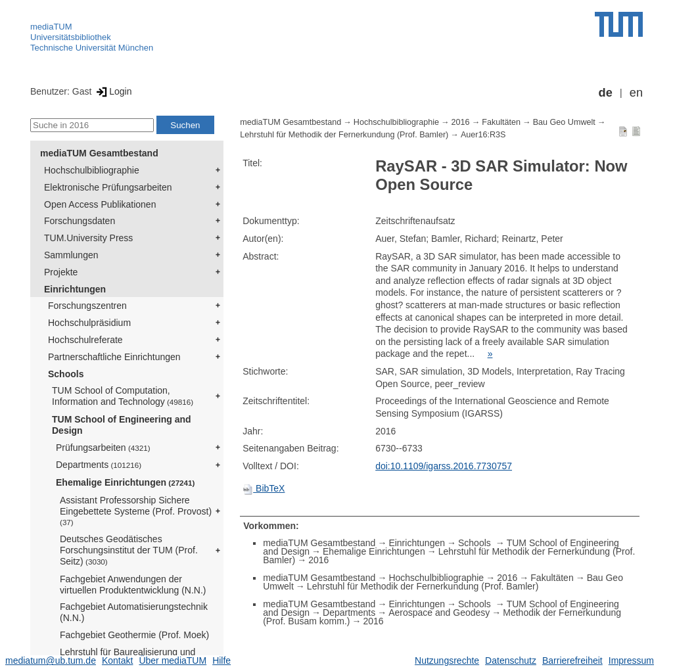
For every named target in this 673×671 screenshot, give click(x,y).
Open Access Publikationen (100, 204)
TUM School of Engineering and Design (121, 425)
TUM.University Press (88, 238)
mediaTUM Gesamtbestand (99, 153)
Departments (98, 464)
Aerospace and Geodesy (439, 612)
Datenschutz (510, 660)
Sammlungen (71, 255)
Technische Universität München (91, 48)
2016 (461, 122)
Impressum (631, 660)
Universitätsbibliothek (70, 37)
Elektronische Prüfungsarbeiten (108, 187)
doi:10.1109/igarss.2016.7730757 (443, 466)
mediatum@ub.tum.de (50, 660)
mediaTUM (51, 27)
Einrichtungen (75, 289)
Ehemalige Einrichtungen (125, 482)
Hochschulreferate (85, 340)
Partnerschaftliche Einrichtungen (114, 357)
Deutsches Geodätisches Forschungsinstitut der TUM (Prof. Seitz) (129, 550)
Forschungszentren (87, 305)
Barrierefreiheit (572, 660)
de (606, 92)
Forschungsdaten (79, 221)
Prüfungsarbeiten (103, 447)
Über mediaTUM (172, 660)
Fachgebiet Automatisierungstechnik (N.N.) (134, 612)
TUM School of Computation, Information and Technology (122, 396)
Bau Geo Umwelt (564, 122)
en (636, 92)
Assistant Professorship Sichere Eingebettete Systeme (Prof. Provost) (136, 510)
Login (112, 91)
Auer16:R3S (483, 134)
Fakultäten (501, 122)
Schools (65, 374)
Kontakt (117, 660)
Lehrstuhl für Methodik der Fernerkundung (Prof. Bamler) (344, 134)
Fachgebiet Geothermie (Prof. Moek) (134, 635)
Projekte (61, 272)
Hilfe (221, 660)
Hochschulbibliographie (91, 170)
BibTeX (264, 488)
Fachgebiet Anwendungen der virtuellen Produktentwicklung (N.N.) (133, 584)
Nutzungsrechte (447, 660)
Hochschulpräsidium (89, 322)
